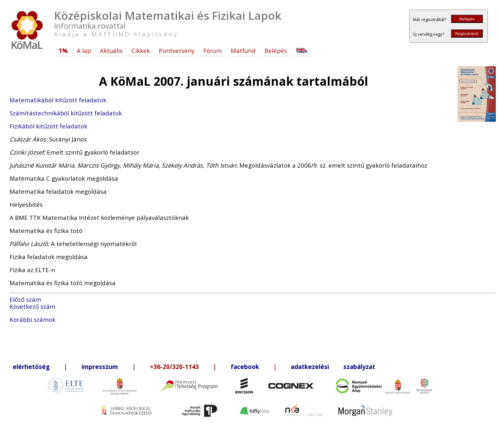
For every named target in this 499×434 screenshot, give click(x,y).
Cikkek (140, 50)
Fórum (212, 50)
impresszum (99, 367)
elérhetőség (31, 367)
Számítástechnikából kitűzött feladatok (66, 113)
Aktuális (111, 50)
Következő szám (32, 306)
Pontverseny (176, 50)
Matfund (243, 50)
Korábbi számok (32, 319)
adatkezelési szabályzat (333, 367)
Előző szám (25, 299)
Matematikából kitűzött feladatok (58, 100)
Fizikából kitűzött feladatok (48, 126)
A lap (84, 50)
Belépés (466, 19)
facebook (245, 367)
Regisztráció (466, 33)
